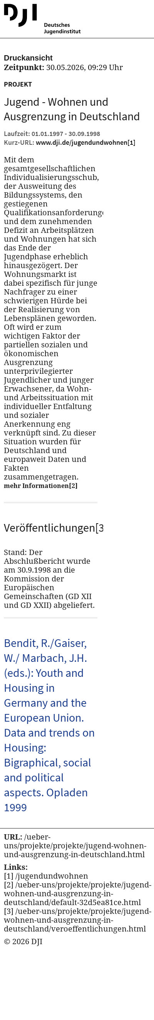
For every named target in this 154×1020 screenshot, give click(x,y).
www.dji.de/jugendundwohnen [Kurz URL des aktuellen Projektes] (86, 142)
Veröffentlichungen (50, 527)
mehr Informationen (41, 485)
